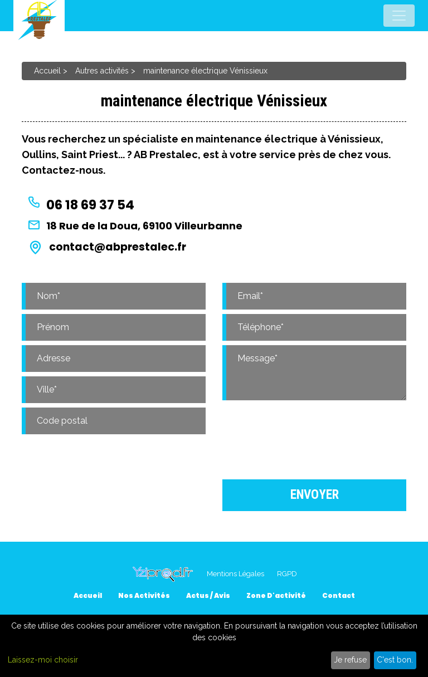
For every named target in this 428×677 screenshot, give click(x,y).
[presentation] (314, 437)
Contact (338, 595)
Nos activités (144, 595)
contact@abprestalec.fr (117, 246)
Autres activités (102, 70)
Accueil (47, 70)
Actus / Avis (208, 595)
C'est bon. (395, 659)
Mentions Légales (235, 574)
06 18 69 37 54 (90, 205)
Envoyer (314, 494)
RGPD (287, 574)
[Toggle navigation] (399, 15)
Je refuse (350, 659)
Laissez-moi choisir (43, 659)
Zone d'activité (276, 595)
